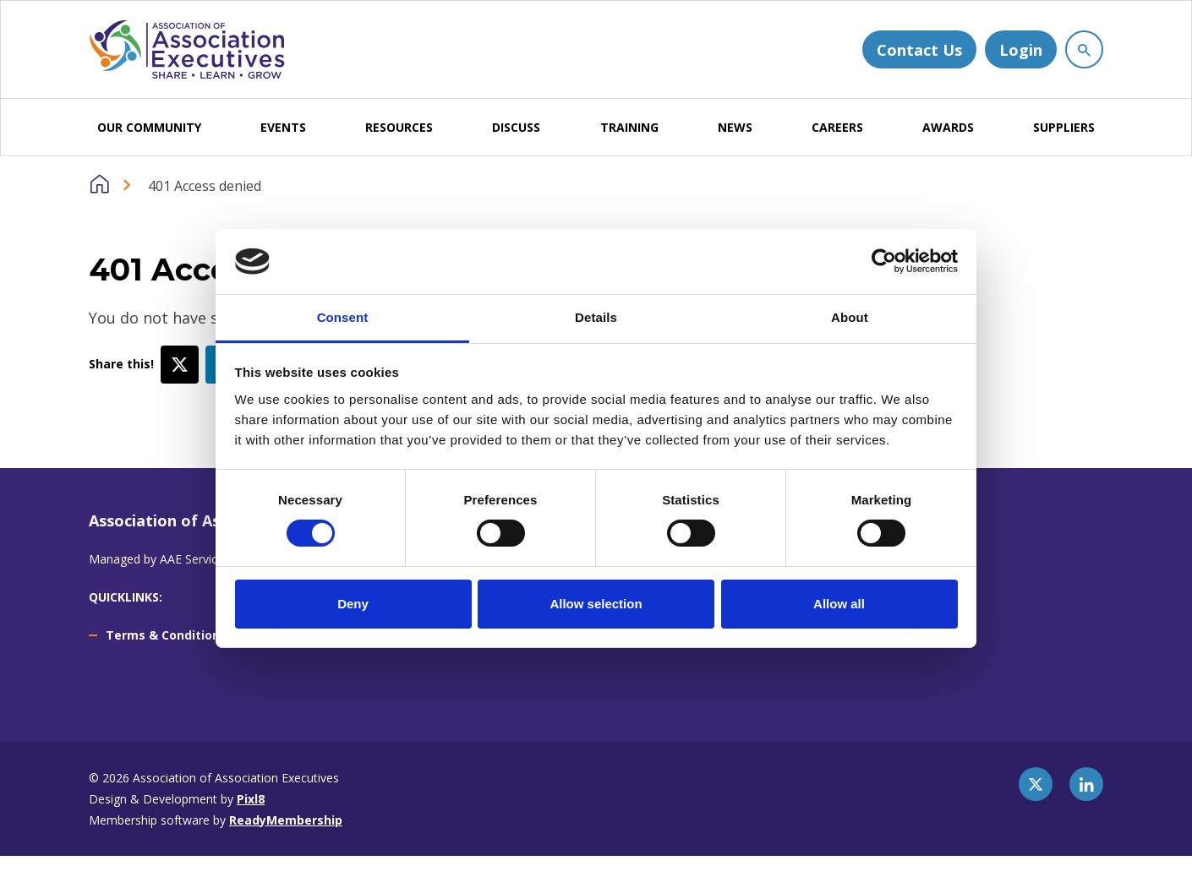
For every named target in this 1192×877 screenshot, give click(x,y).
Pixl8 (251, 799)
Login (1020, 50)
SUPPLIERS (1064, 127)
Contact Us (919, 50)
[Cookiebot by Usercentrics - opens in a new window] (884, 261)
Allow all (839, 603)
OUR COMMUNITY (149, 127)
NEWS (735, 127)
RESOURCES (399, 127)
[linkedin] (1086, 784)
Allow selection (596, 603)
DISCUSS (516, 127)
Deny (353, 603)
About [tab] (849, 317)
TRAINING (629, 127)
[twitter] (1036, 784)
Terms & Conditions (166, 635)
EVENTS (283, 127)
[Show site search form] (1084, 49)
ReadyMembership (285, 820)
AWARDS (948, 127)
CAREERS (837, 127)
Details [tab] (596, 317)
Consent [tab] (343, 317)
